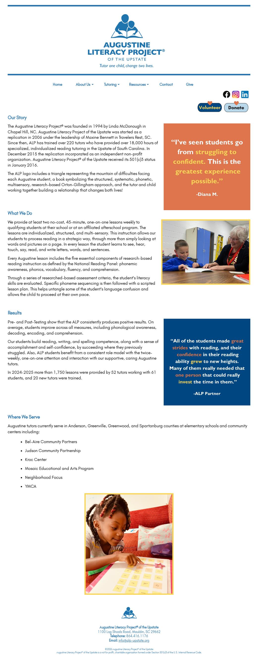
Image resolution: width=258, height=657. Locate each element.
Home (57, 84)
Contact (166, 84)
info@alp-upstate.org (134, 640)
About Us (84, 84)
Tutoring (112, 84)
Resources (139, 84)
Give (189, 84)
